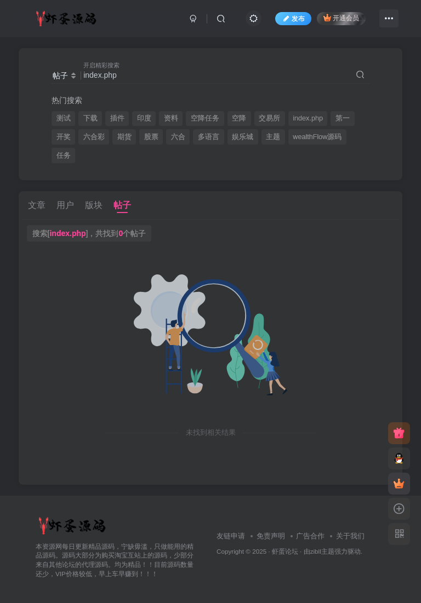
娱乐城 (242, 137)
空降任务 (205, 118)
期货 (124, 137)
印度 (144, 118)
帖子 (122, 205)
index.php (308, 118)
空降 (239, 118)
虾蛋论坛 (285, 551)
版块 (94, 205)
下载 (90, 118)
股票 (151, 137)
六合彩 (94, 137)
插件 (117, 118)
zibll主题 (322, 551)
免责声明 (271, 536)
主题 (273, 137)
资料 (171, 118)
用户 (65, 205)
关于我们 (350, 536)
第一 (342, 118)
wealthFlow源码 (317, 137)
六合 (178, 137)
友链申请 (231, 536)
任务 (63, 155)
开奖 (63, 137)
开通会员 (341, 18)
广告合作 (310, 536)
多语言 (208, 137)
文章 (36, 205)
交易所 (269, 118)
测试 (63, 118)
